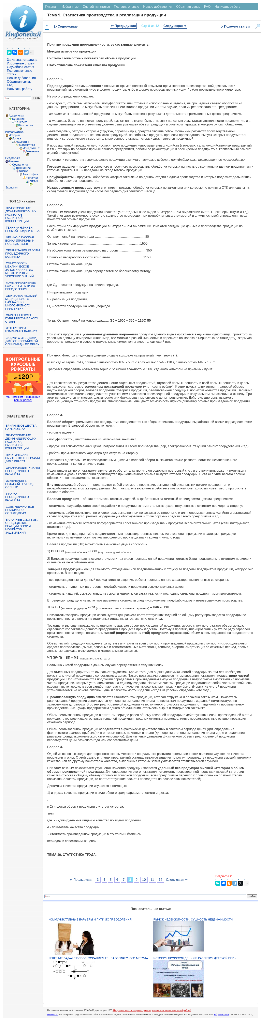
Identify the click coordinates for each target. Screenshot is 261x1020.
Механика (32, 151)
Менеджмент (31, 148)
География (26, 125)
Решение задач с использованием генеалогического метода (98, 958)
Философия (30, 174)
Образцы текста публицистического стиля (21, 318)
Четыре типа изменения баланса (21, 329)
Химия (33, 180)
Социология (20, 164)
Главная (51, 6)
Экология (11, 187)
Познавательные (126, 6)
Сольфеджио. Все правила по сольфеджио (19, 510)
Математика (27, 145)
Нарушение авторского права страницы (132, 1010)
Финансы (32, 177)
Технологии (23, 167)
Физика (24, 171)
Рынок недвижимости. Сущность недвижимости (193, 919)
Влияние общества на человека (21, 427)
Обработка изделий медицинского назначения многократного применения (21, 302)
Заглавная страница (22, 59)
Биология (18, 118)
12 (160, 879)
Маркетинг (22, 141)
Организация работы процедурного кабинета (22, 253)
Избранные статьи (20, 63)
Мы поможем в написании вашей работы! (171, 1010)
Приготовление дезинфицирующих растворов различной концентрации (20, 215)
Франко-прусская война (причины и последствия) (19, 240)
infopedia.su (52, 1015)
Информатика (14, 132)
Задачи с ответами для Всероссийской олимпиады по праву (22, 341)
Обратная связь (19, 81)
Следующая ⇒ (174, 26)
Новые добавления (21, 78)
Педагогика (12, 158)
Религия (14, 161)
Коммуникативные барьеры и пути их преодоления (20, 286)
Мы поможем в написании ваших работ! (23, 398)
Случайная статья (20, 67)
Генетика (21, 122)
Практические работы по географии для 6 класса (22, 458)
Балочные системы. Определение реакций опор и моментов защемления (21, 526)
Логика (16, 138)
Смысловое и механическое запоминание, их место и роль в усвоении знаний (19, 270)
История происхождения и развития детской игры (195, 958)
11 (152, 879)
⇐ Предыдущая (123, 26)
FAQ (10, 85)
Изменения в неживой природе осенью (19, 484)
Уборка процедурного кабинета (17, 497)
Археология (16, 115)
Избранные (70, 6)
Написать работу (19, 89)
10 (144, 879)
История (14, 135)
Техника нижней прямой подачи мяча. (22, 229)
